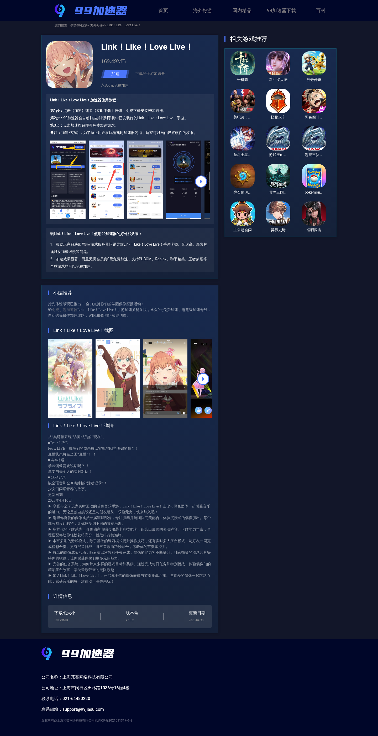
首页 (163, 10)
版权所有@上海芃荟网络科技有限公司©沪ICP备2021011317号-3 (86, 720)
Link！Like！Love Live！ (123, 25)
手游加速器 (78, 25)
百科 (321, 10)
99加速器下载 (281, 10)
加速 (115, 73)
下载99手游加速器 (150, 74)
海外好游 (202, 10)
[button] (201, 181)
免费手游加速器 (64, 310)
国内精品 (242, 10)
